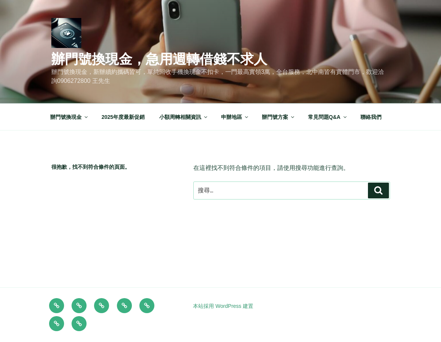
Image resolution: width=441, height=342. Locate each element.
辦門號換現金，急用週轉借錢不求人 (159, 59)
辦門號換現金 (69, 117)
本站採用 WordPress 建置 (223, 306)
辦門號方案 (278, 117)
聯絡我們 (370, 117)
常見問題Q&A (328, 117)
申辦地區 (235, 117)
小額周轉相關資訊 (183, 117)
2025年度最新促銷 (123, 117)
